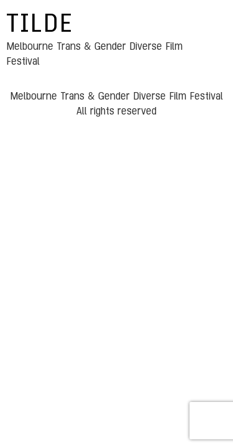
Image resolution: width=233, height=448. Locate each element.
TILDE (40, 25)
